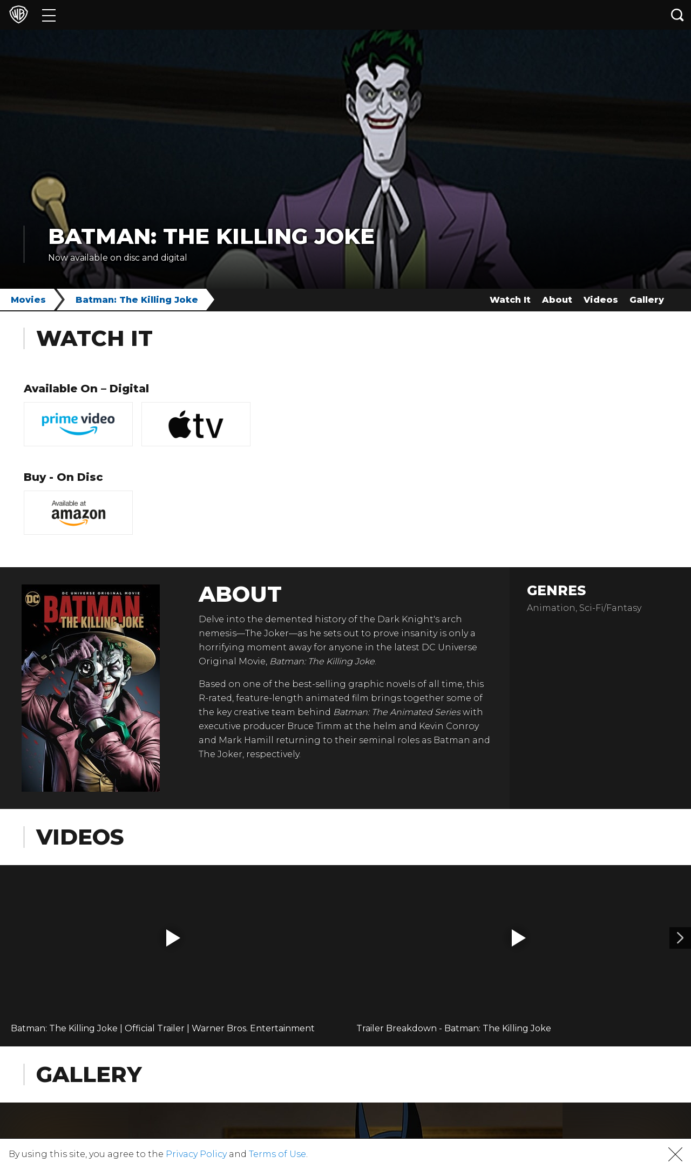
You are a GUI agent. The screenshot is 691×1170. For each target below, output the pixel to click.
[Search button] (677, 15)
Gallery (646, 300)
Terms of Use (277, 1154)
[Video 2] (680, 938)
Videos (601, 300)
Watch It (510, 300)
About (557, 300)
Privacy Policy (196, 1154)
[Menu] (49, 15)
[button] (173, 938)
